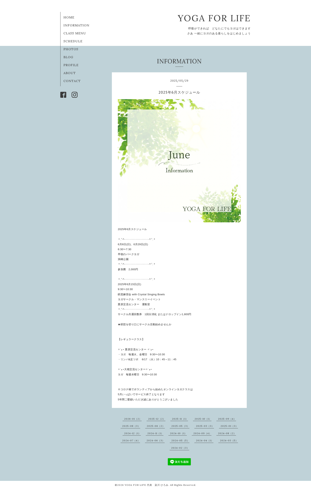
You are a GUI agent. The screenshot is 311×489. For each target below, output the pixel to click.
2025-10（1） (203, 418)
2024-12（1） (132, 433)
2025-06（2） (156, 425)
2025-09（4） (227, 418)
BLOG (68, 57)
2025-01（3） (229, 425)
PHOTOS (70, 49)
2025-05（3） (180, 425)
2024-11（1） (155, 433)
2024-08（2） (227, 433)
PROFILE (71, 65)
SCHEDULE (73, 41)
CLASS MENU (74, 33)
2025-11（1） (180, 418)
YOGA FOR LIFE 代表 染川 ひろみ (146, 484)
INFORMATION (76, 25)
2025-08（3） (131, 425)
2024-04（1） (204, 440)
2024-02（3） (180, 447)
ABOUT (69, 73)
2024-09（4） (202, 433)
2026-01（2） (133, 418)
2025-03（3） (205, 425)
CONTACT (72, 81)
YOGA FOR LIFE (214, 18)
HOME (68, 17)
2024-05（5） (180, 440)
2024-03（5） (229, 440)
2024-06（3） (156, 440)
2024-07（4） (131, 440)
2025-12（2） (156, 418)
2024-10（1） (178, 433)
